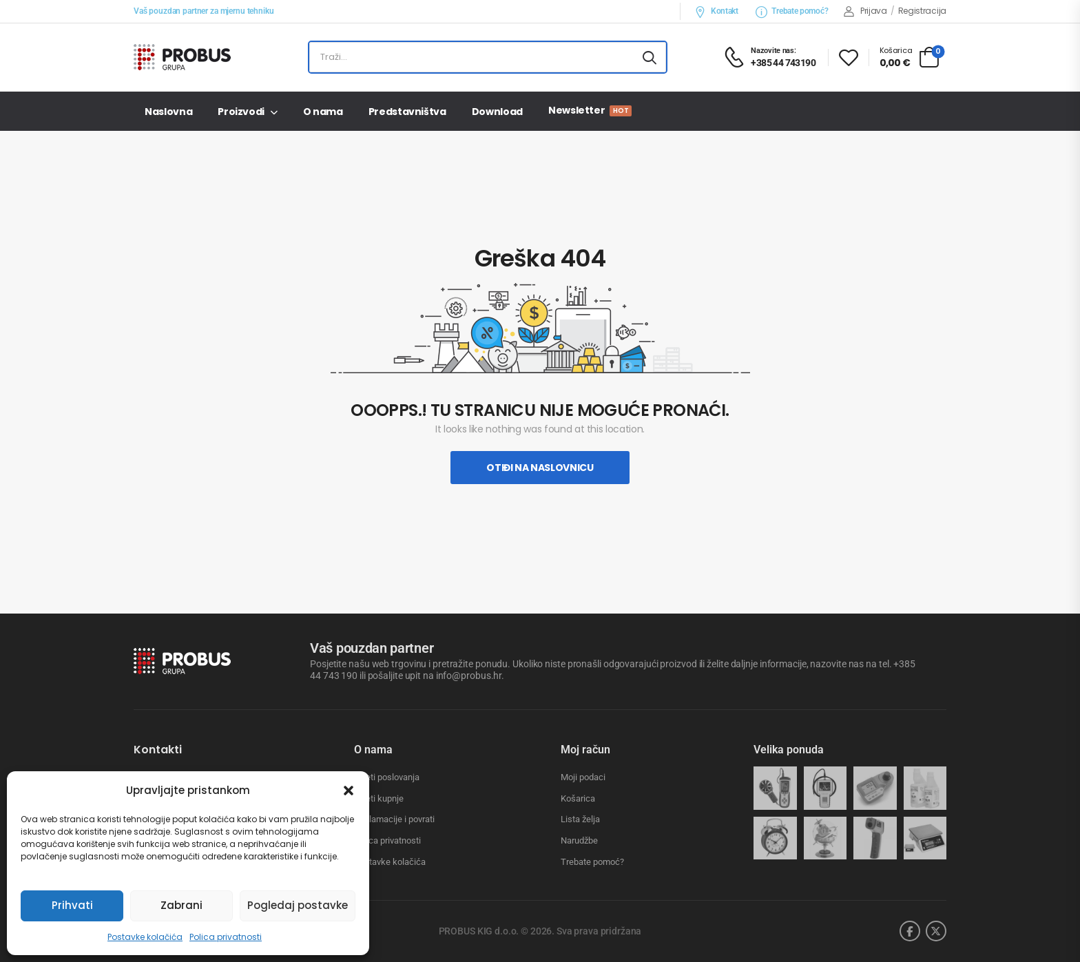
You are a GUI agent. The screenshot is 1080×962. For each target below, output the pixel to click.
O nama (323, 111)
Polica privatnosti (225, 937)
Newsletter (590, 110)
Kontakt (716, 11)
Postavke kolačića (145, 937)
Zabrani (181, 905)
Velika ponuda (789, 749)
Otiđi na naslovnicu (539, 467)
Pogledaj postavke (297, 905)
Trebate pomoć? (792, 11)
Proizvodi (241, 111)
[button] (348, 790)
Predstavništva (407, 111)
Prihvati (72, 905)
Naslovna (168, 111)
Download (497, 111)
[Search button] (649, 57)
